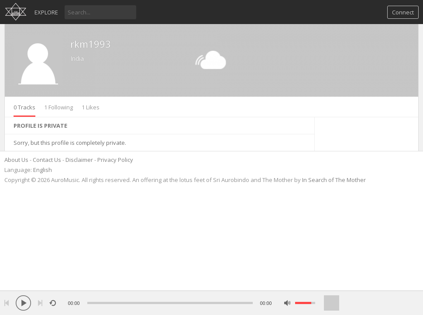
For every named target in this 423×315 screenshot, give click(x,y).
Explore (46, 12)
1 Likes (91, 107)
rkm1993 (90, 43)
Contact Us (47, 160)
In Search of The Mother (334, 180)
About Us (16, 160)
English (42, 170)
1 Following (58, 107)
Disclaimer (79, 160)
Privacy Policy (115, 160)
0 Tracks (24, 107)
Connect (403, 12)
